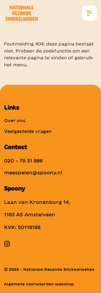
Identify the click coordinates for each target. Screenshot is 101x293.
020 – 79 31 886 (23, 160)
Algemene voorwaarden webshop (39, 284)
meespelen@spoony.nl (33, 172)
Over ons (14, 120)
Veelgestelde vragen (28, 131)
